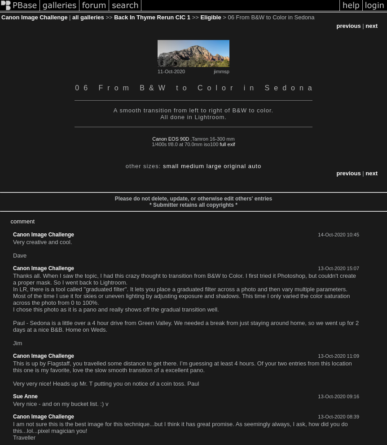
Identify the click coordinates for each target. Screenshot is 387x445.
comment (23, 221)
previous (348, 25)
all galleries (88, 17)
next (371, 25)
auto (254, 166)
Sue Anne (25, 396)
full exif (227, 144)
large (214, 166)
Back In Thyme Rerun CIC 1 (152, 17)
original (235, 166)
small (171, 166)
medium (192, 166)
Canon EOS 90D (170, 139)
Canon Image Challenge (34, 17)
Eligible (210, 17)
